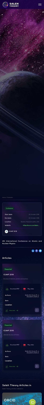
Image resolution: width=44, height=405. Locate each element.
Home (4, 197)
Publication (10, 197)
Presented (8, 269)
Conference (9, 208)
